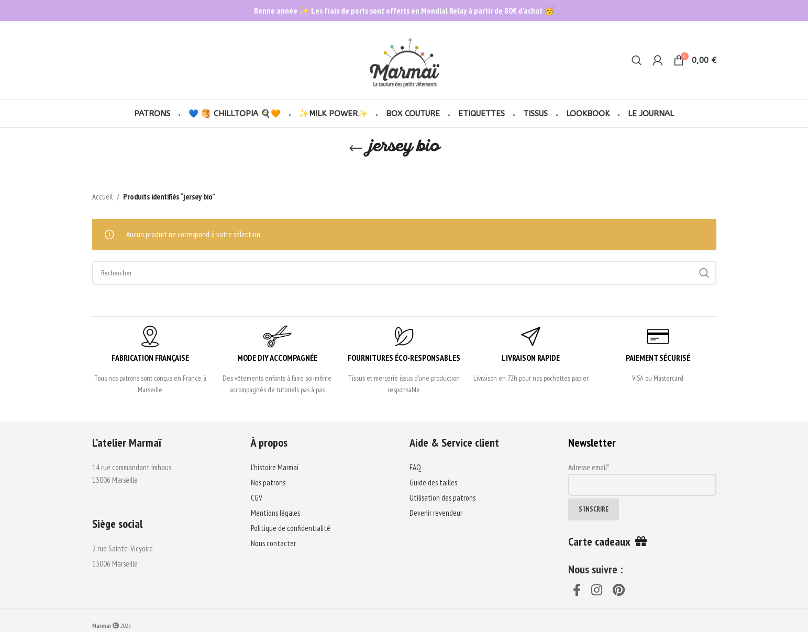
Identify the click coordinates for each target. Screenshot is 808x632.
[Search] (636, 60)
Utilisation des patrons (442, 498)
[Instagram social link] (597, 591)
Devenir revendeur (435, 513)
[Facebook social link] (577, 591)
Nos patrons (268, 482)
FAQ (415, 467)
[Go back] (355, 148)
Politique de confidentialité (290, 528)
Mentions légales (275, 513)
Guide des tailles (433, 482)
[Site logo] (404, 59)
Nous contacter (273, 543)
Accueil (102, 197)
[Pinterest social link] (619, 591)
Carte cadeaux (607, 541)
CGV (256, 498)
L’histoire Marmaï (274, 467)
